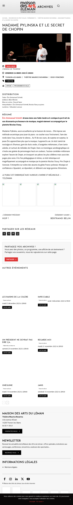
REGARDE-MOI (44, 340)
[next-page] (7, 402)
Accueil (4, 18)
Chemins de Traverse (11, 69)
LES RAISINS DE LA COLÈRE (15, 297)
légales (14, 467)
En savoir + (40, 501)
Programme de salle (21, 86)
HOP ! (5, 218)
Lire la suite (7, 307)
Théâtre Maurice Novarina (47, 18)
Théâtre (9, 81)
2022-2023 (10, 66)
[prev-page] (3, 402)
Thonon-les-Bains (13, 77)
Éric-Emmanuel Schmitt (12, 118)
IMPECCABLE (44, 297)
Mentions (8, 467)
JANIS (40, 385)
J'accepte (32, 501)
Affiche (8, 86)
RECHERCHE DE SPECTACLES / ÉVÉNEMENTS (22, 18)
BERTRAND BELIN (60, 218)
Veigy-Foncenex (57, 77)
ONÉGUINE (7, 385)
